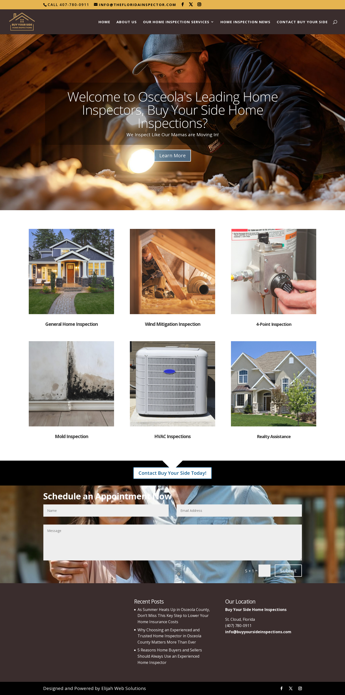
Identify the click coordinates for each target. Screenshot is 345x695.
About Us (126, 22)
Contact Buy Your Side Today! (172, 473)
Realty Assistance (274, 436)
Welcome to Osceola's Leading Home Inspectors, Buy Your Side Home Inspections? (172, 109)
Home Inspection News (245, 22)
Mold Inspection (71, 436)
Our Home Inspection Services (176, 22)
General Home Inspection (71, 324)
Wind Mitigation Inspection (172, 324)
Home (104, 22)
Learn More (172, 156)
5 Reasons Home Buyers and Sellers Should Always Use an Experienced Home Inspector (170, 656)
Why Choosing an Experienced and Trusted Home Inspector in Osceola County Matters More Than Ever (169, 636)
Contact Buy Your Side (302, 22)
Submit (288, 570)
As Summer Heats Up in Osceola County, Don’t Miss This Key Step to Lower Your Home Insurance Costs (174, 615)
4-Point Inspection (273, 324)
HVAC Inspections (172, 436)
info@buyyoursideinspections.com (258, 631)
